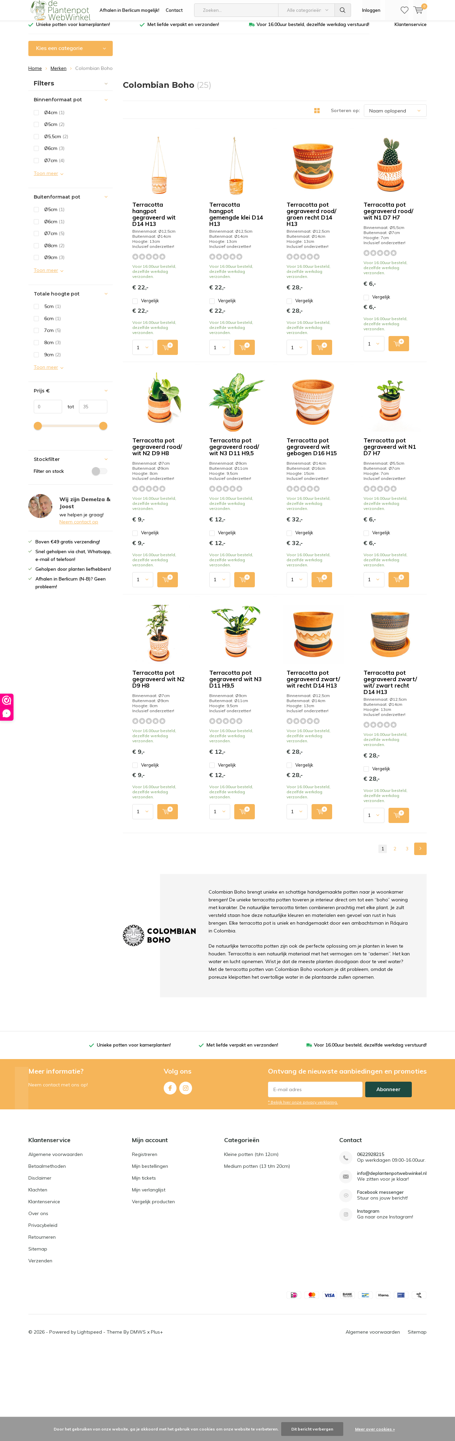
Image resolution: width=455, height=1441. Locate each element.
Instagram (185, 1178)
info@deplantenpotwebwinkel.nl (392, 1264)
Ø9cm (54, 262)
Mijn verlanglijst (148, 1281)
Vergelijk (205, 212)
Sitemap (37, 1340)
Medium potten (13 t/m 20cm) (257, 1257)
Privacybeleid (42, 1316)
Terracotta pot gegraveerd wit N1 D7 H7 (381, 532)
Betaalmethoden (47, 1257)
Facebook (170, 1178)
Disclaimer (39, 1269)
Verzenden (40, 1351)
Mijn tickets (144, 1269)
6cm (52, 323)
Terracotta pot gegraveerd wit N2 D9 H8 (227, 661)
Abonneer (388, 1180)
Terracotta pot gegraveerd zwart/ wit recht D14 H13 (224, 794)
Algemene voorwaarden (55, 1245)
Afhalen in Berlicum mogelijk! (129, 10)
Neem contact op (78, 527)
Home (35, 73)
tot (68, 412)
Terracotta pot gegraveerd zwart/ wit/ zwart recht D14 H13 (379, 794)
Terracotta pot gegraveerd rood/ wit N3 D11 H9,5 (381, 406)
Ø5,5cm (56, 141)
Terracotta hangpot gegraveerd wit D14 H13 (226, 150)
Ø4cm (54, 117)
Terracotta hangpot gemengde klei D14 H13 (379, 150)
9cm (52, 359)
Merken (58, 73)
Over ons (38, 1304)
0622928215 (370, 1245)
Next (420, 939)
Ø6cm (54, 153)
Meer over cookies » (375, 1429)
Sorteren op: (345, 115)
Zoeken (343, 10)
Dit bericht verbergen (312, 1429)
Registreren (144, 1245)
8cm (52, 347)
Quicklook (186, 237)
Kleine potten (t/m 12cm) (251, 1245)
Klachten (37, 1281)
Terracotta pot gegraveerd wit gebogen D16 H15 (227, 535)
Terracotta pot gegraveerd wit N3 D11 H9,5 (378, 665)
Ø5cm (54, 129)
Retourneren (42, 1328)
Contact (174, 10)
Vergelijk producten (153, 1292)
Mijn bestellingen (150, 1257)
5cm (52, 311)
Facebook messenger (380, 1283)
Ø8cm (54, 251)
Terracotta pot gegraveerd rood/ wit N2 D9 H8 (226, 406)
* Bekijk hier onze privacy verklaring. (303, 1193)
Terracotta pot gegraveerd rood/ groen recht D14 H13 (226, 276)
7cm (52, 335)
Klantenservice (411, 29)
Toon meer (46, 178)
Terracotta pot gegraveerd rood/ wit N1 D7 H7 (381, 276)
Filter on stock (70, 476)
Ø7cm (54, 165)
